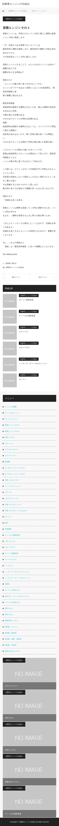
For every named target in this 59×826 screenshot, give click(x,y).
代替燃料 (8, 529)
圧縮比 (7, 584)
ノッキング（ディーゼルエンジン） (33, 363)
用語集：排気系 (10, 645)
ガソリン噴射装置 (26, 300)
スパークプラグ (10, 559)
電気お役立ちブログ (12, 651)
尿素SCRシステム (11, 621)
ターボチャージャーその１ (15, 468)
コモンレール (10, 541)
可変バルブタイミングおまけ (16, 511)
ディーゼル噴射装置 (27, 316)
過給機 (7, 462)
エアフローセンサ (11, 449)
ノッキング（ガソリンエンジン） (17, 572)
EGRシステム (10, 437)
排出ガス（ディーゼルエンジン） (17, 596)
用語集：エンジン (11, 627)
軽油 (6, 523)
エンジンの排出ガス (12, 590)
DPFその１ (9, 608)
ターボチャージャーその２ (15, 474)
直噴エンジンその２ (12, 431)
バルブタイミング (11, 498)
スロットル (23, 332)
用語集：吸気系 (10, 633)
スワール (8, 492)
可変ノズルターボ (11, 480)
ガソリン (22, 379)
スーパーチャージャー (13, 486)
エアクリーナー (10, 456)
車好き (14, 263)
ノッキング (9, 566)
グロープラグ (24, 347)
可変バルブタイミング (13, 505)
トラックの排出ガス (12, 602)
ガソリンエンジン (11, 419)
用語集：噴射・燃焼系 (13, 639)
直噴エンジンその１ (12, 425)
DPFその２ (9, 614)
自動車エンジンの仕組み (14, 19)
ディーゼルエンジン (12, 413)
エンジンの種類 (10, 407)
